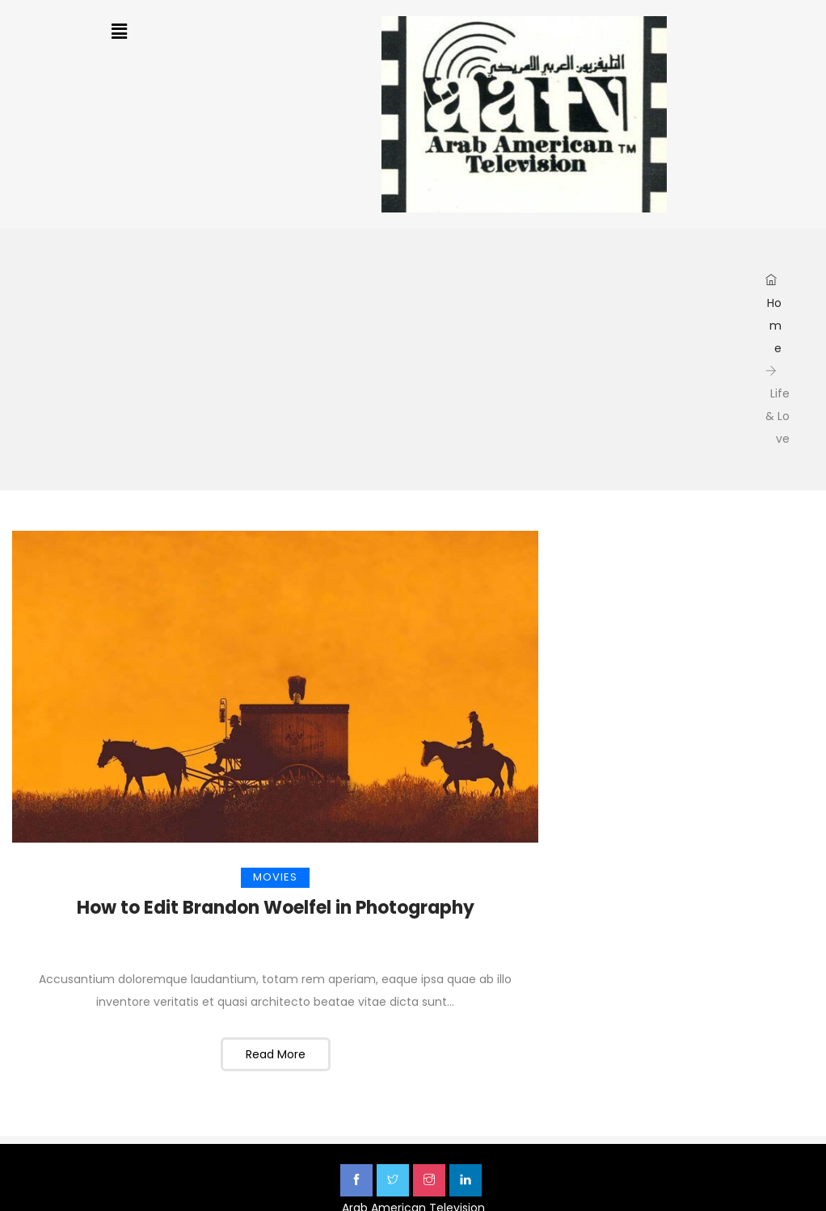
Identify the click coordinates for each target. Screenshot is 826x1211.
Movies (275, 877)
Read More (276, 1054)
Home (773, 315)
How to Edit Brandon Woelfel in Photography (275, 907)
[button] (119, 31)
